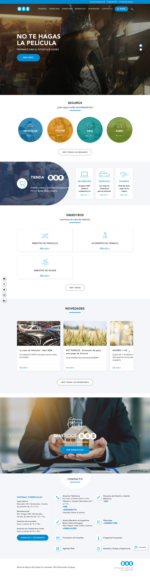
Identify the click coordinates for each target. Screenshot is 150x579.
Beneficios (80, 9)
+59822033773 (70, 515)
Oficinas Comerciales (29, 503)
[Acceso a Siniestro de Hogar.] (45, 271)
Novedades (94, 9)
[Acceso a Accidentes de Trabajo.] (105, 241)
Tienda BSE (54, 9)
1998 (65, 512)
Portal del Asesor (126, 2)
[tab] (140, 45)
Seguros (42, 9)
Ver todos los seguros (75, 152)
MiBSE (121, 9)
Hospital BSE (112, 2)
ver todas (75, 388)
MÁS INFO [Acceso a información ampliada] (28, 57)
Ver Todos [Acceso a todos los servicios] (75, 293)
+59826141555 (70, 534)
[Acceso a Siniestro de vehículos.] (45, 241)
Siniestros (67, 9)
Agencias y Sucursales (33, 543)
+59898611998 (110, 529)
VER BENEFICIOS (75, 455)
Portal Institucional (97, 2)
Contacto (107, 9)
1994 (105, 507)
